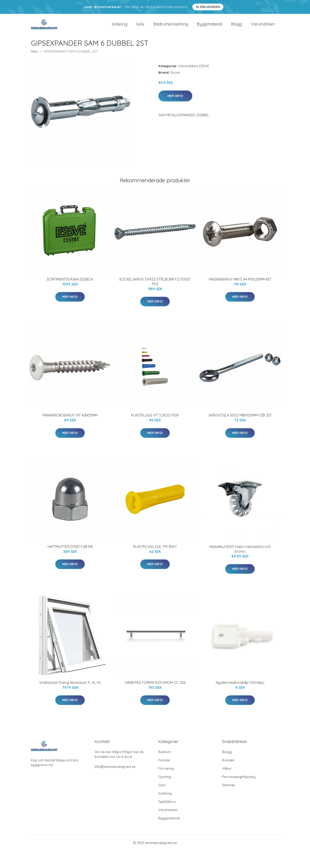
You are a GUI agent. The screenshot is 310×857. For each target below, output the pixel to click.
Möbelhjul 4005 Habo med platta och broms (240, 555)
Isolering (119, 27)
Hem (34, 58)
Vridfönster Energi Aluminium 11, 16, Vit (70, 689)
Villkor (227, 775)
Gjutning (164, 783)
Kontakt (228, 767)
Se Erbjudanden (208, 7)
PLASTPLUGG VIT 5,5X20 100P (155, 421)
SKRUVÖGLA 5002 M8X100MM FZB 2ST (240, 421)
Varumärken (263, 27)
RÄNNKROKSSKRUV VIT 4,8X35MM (70, 421)
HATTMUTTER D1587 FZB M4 (70, 553)
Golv (140, 27)
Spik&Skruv (167, 808)
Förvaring (166, 775)
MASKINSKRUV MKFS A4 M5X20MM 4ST (240, 286)
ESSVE (204, 72)
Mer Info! (175, 102)
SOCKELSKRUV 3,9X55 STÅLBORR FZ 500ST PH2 (155, 288)
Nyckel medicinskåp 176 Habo (240, 689)
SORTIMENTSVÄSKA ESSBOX (70, 286)
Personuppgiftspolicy (238, 783)
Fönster (164, 767)
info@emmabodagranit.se (115, 773)
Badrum (164, 758)
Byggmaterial (209, 27)
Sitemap (228, 791)
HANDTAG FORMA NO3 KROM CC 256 (155, 689)
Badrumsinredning (170, 27)
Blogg (236, 27)
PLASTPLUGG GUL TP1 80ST (155, 553)
